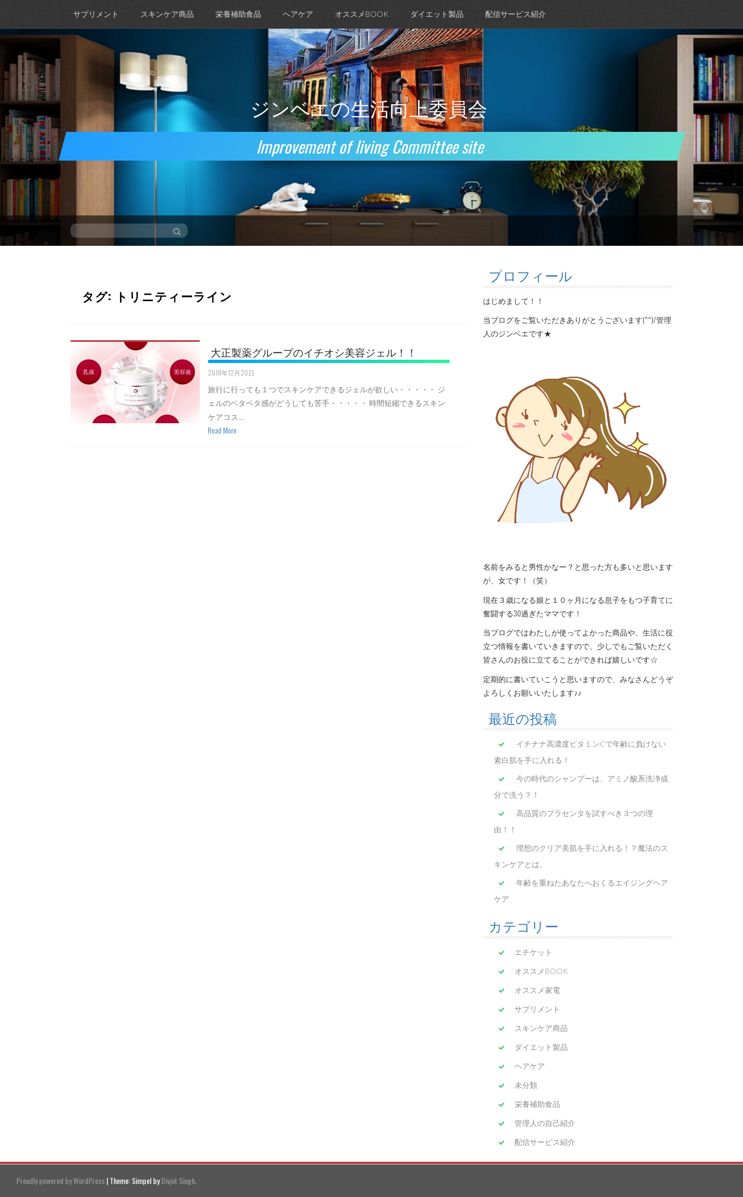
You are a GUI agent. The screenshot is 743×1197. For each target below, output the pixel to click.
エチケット (534, 952)
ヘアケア (298, 13)
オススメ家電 (537, 990)
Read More (222, 430)
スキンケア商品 (167, 13)
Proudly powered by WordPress (60, 1180)
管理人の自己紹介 (545, 1123)
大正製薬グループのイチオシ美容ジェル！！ (314, 351)
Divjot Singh (178, 1180)
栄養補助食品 (238, 13)
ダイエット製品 (436, 13)
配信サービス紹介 (515, 13)
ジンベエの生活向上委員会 (368, 107)
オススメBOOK (362, 13)
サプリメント (96, 13)
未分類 (526, 1085)
